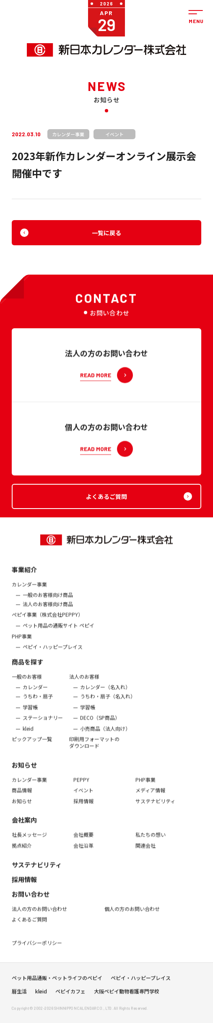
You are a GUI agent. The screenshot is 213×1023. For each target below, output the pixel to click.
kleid (28, 733)
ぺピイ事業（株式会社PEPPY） (47, 619)
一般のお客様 (27, 681)
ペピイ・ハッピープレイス (53, 652)
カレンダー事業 (29, 589)
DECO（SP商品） (100, 722)
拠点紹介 (22, 850)
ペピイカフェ (70, 994)
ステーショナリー (43, 722)
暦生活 (19, 994)
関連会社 (145, 850)
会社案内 (24, 825)
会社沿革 (83, 850)
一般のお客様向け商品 (48, 600)
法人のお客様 (84, 681)
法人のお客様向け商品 (48, 609)
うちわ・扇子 (38, 701)
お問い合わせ (30, 899)
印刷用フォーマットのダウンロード (94, 747)
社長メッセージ (29, 839)
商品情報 (22, 795)
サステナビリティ (155, 806)
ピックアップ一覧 (32, 744)
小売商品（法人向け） (105, 733)
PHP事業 (22, 641)
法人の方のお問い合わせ (39, 913)
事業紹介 (24, 574)
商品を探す (27, 667)
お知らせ (24, 769)
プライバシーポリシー (37, 948)
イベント (83, 795)
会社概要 (83, 839)
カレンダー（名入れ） (105, 692)
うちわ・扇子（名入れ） (107, 701)
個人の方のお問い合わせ (132, 913)
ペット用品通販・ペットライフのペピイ (57, 980)
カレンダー (35, 692)
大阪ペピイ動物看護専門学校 (126, 994)
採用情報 (83, 806)
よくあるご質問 (29, 924)
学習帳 (30, 712)
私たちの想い (150, 839)
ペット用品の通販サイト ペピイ (58, 630)
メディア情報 (150, 795)
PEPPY (81, 784)
